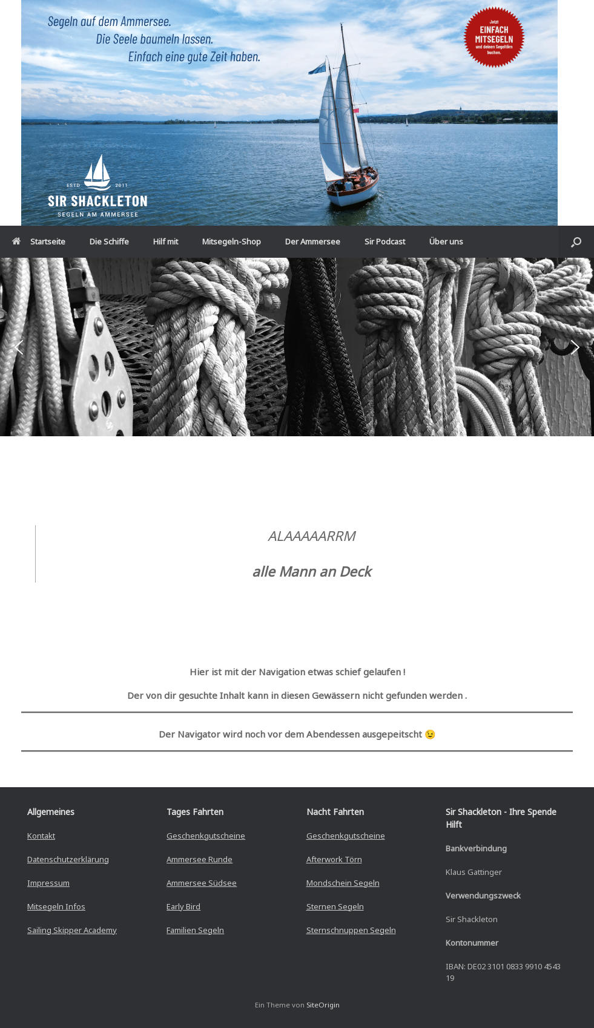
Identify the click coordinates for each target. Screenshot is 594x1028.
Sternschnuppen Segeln (351, 930)
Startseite (38, 241)
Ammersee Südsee (202, 882)
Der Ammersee (312, 241)
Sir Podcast (385, 241)
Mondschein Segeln (343, 882)
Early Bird (183, 906)
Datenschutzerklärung (68, 859)
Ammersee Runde (200, 859)
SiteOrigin (323, 1004)
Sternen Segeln (335, 906)
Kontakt (41, 835)
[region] (297, 347)
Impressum (48, 882)
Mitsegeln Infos (56, 906)
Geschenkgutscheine (206, 835)
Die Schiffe (109, 241)
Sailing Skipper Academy (72, 930)
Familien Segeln (195, 930)
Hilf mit (165, 241)
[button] (576, 242)
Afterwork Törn (334, 859)
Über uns (446, 241)
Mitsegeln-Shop (231, 241)
